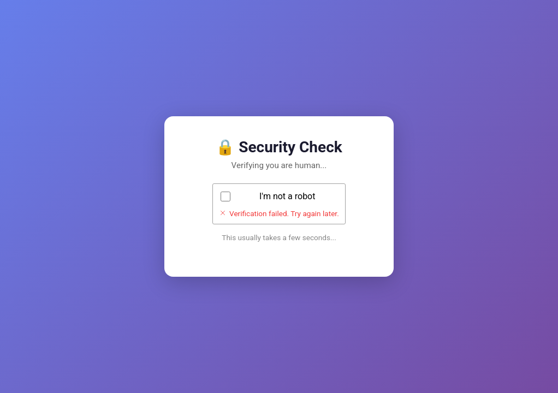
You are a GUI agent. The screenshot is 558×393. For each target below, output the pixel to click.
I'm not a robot (287, 196)
